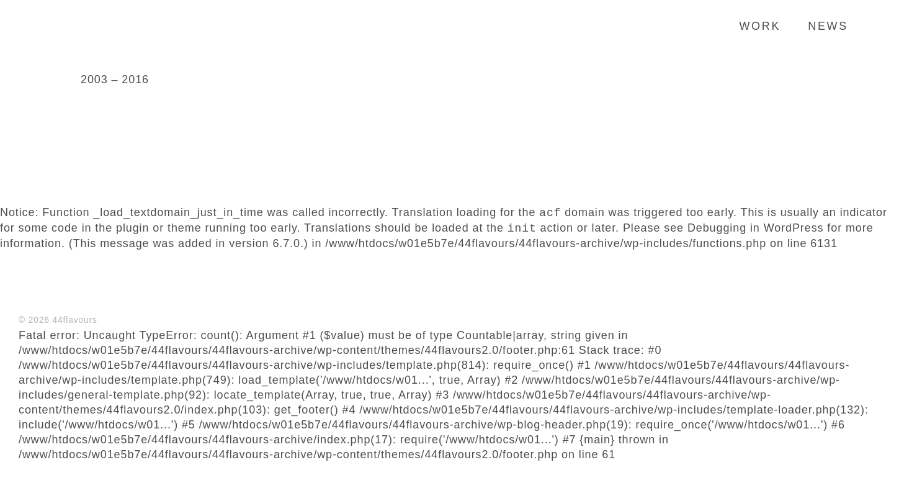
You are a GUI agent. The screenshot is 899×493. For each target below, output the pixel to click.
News (828, 26)
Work (759, 26)
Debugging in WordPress (755, 228)
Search (871, 25)
